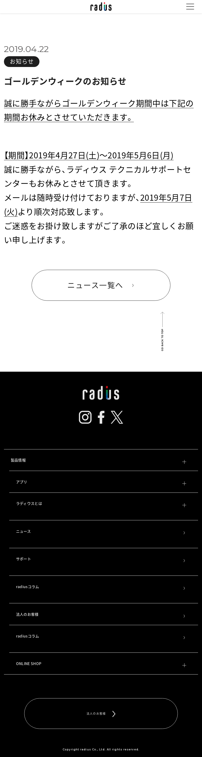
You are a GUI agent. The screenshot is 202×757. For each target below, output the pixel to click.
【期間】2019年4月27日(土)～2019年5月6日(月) (89, 155)
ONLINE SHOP (101, 664)
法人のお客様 (101, 614)
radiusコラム (101, 587)
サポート (101, 559)
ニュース (101, 531)
